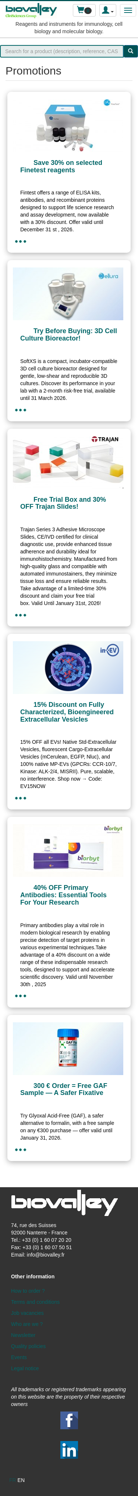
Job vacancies (27, 1313)
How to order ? (28, 1291)
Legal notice (25, 1368)
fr (12, 1480)
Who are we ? (27, 1324)
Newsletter (23, 1335)
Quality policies (28, 1346)
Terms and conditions (35, 1302)
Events (19, 1357)
